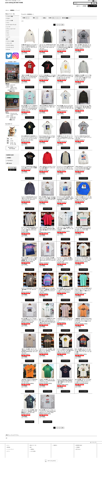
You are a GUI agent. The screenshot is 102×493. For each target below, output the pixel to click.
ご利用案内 (8, 157)
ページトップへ (94, 442)
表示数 (24, 17)
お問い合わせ (9, 163)
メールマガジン (9, 160)
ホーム (8, 445)
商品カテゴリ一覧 (33, 445)
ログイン (8, 451)
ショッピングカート (10, 449)
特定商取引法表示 (10, 155)
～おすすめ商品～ (33, 451)
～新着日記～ (55, 445)
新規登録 (8, 447)
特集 (30, 447)
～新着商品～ (32, 449)
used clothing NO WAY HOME (14, 2)
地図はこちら (12, 91)
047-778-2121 (12, 148)
